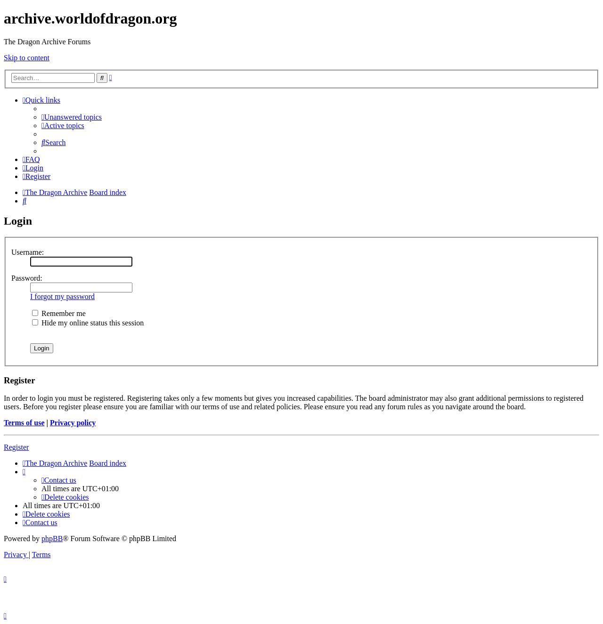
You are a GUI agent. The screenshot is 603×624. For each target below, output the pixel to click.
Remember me (59, 313)
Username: (27, 252)
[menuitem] (71, 117)
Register (16, 447)
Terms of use (24, 423)
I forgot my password (62, 296)
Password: (26, 278)
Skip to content (26, 58)
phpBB (52, 539)
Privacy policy (73, 423)
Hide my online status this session (88, 323)
